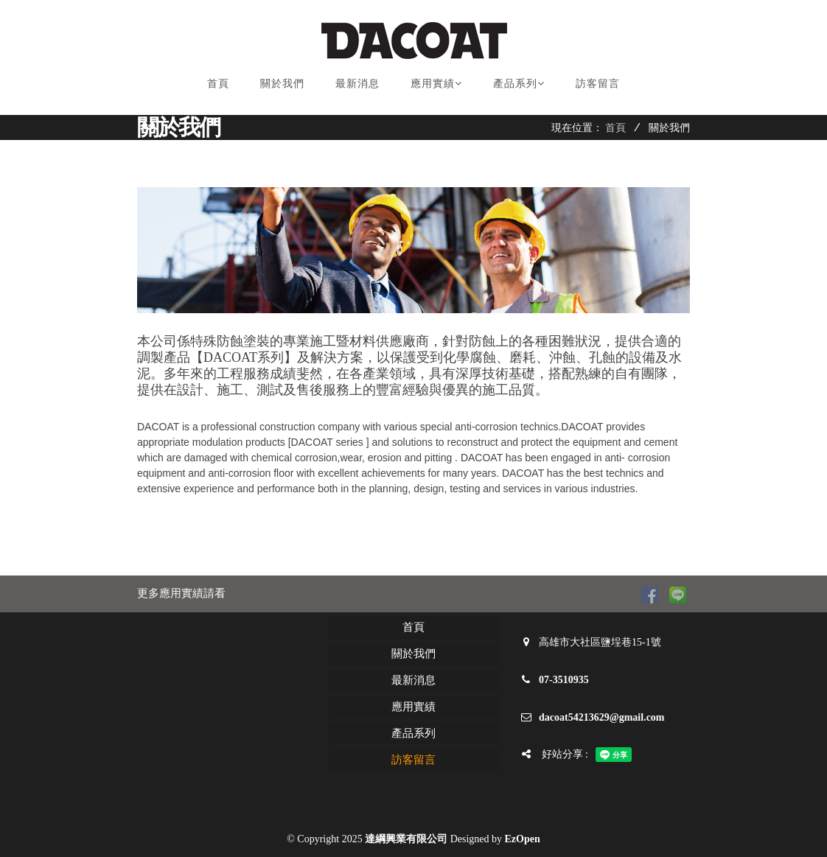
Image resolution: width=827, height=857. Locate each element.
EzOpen (522, 838)
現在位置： (577, 127)
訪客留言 (598, 83)
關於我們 (282, 83)
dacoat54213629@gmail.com (602, 717)
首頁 (218, 83)
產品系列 (519, 83)
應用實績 (436, 83)
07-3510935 (564, 679)
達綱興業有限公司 (406, 838)
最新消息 (357, 83)
